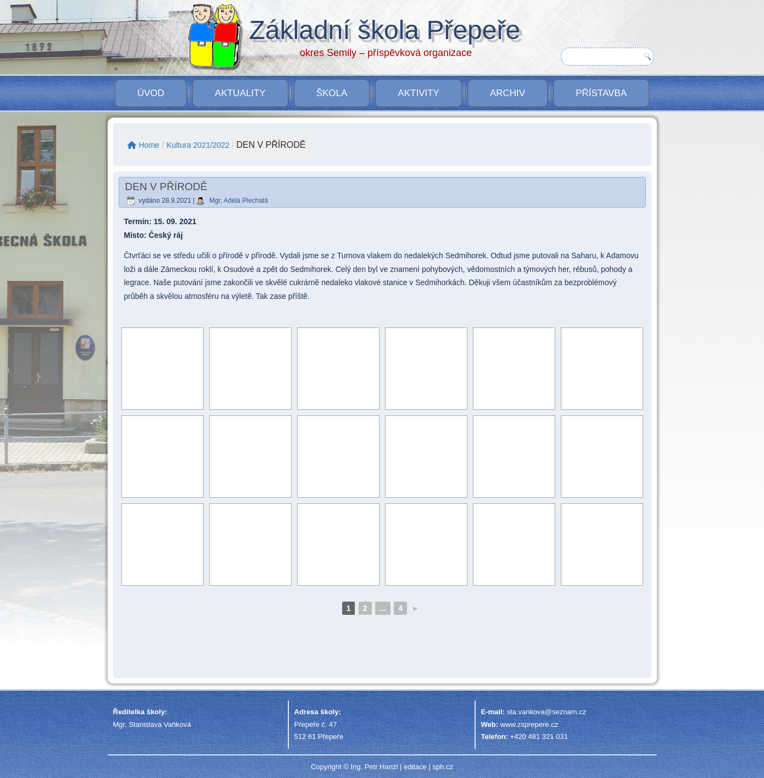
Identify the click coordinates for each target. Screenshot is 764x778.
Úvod (150, 93)
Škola (332, 93)
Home (143, 145)
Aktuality (240, 93)
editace (415, 767)
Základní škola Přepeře (385, 30)
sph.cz (442, 767)
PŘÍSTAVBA (601, 93)
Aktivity (418, 93)
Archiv (507, 93)
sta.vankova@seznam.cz (546, 712)
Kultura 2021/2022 (197, 145)
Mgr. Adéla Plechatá (238, 200)
